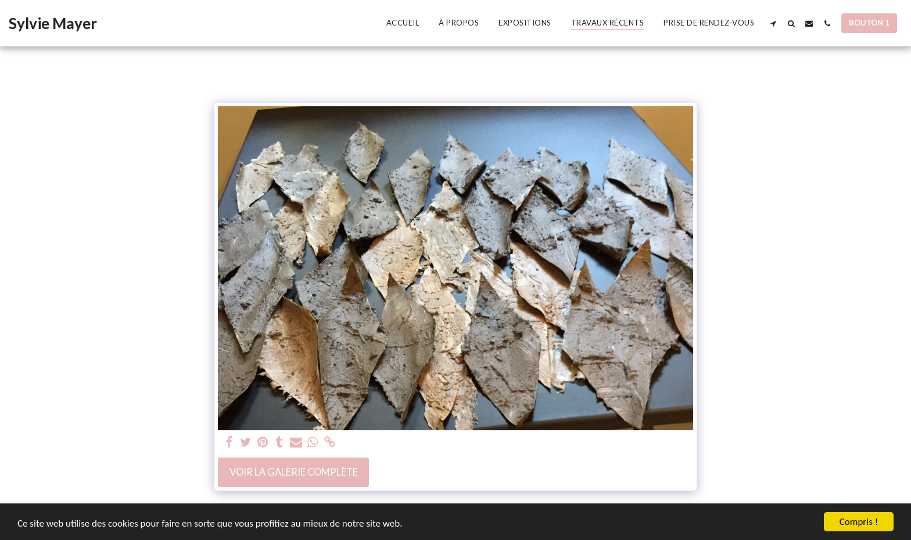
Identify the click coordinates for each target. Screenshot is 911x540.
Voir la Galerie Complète (293, 472)
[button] (773, 23)
